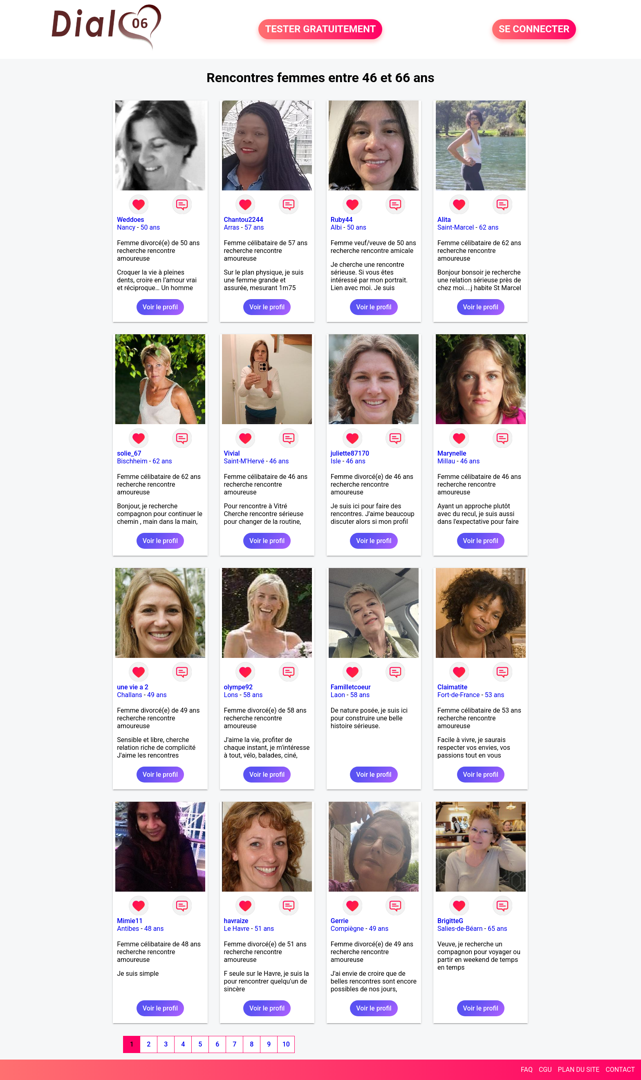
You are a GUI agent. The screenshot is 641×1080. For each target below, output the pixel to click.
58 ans (253, 695)
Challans (129, 695)
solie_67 (129, 453)
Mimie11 (130, 921)
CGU (545, 1069)
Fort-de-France (458, 695)
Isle (336, 461)
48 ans (154, 928)
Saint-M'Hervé (244, 461)
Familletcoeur (351, 687)
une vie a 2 (132, 687)
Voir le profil (160, 307)
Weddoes (130, 220)
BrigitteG (450, 921)
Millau (446, 461)
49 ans (157, 695)
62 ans (489, 227)
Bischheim (132, 461)
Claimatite (452, 687)
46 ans (279, 461)
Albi (336, 227)
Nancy (126, 227)
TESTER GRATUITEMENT (320, 29)
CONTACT (620, 1069)
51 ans (264, 928)
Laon (338, 695)
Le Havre (237, 928)
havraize (236, 921)
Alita (444, 220)
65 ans (497, 928)
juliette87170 (350, 453)
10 (286, 1044)
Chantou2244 (243, 220)
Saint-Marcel (455, 227)
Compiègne (347, 928)
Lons (231, 695)
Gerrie (339, 921)
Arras (232, 227)
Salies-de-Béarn (460, 928)
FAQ (527, 1069)
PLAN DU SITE (579, 1069)
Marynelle (451, 453)
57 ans (254, 227)
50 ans (150, 227)
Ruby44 (342, 220)
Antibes (128, 928)
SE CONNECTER (534, 29)
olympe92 (238, 687)
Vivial (232, 453)
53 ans (494, 695)
